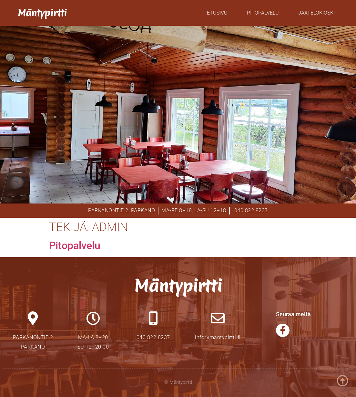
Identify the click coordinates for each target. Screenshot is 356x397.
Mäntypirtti (42, 12)
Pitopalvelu (263, 13)
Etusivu (217, 13)
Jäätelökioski (316, 13)
